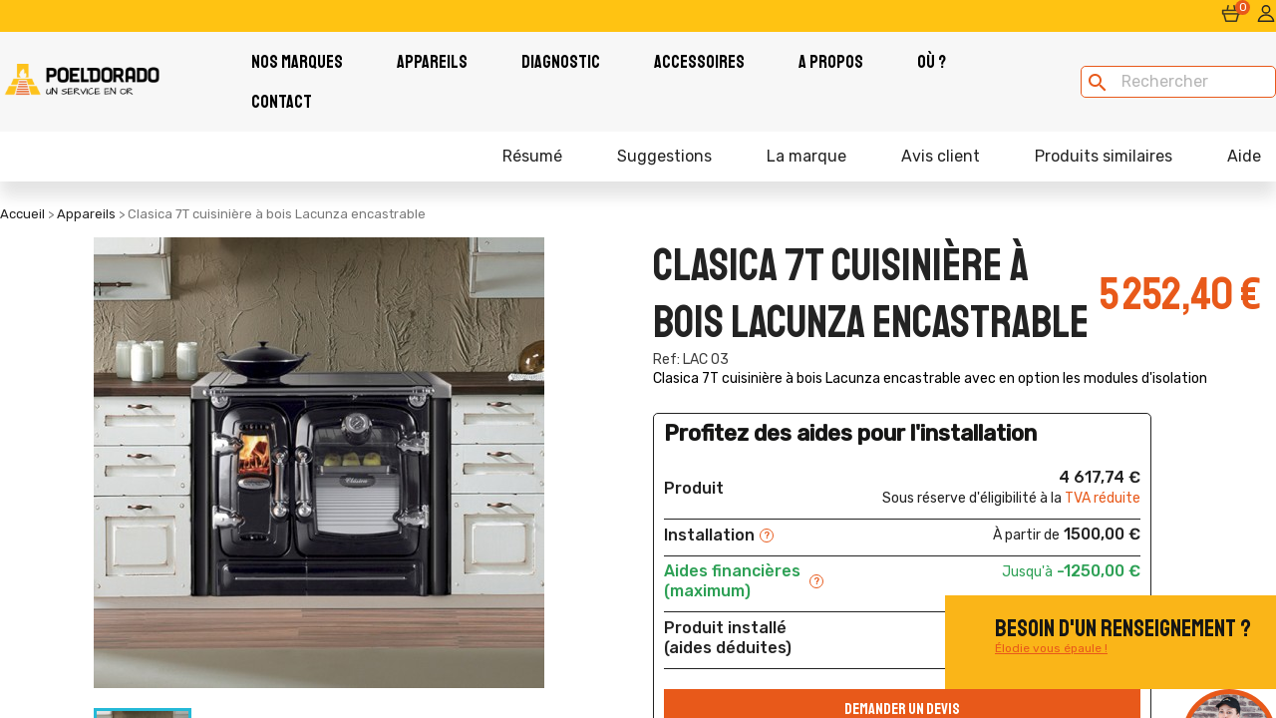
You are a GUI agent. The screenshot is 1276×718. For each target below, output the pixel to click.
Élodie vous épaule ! (1051, 648)
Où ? (931, 62)
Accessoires (699, 62)
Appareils (432, 62)
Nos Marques (297, 62)
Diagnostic (560, 62)
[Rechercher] (1178, 82)
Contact (281, 102)
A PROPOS (830, 62)
